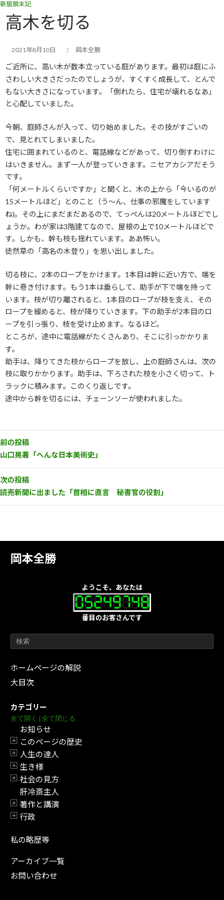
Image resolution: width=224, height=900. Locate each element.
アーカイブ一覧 (37, 861)
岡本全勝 (33, 558)
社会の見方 (39, 779)
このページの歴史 (51, 741)
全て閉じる (59, 718)
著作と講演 (39, 804)
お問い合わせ (33, 875)
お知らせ (35, 729)
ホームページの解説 (45, 667)
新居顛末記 (15, 4)
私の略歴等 (29, 839)
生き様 (31, 766)
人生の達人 (39, 754)
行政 (27, 816)
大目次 (22, 682)
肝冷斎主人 (39, 791)
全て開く (24, 718)
